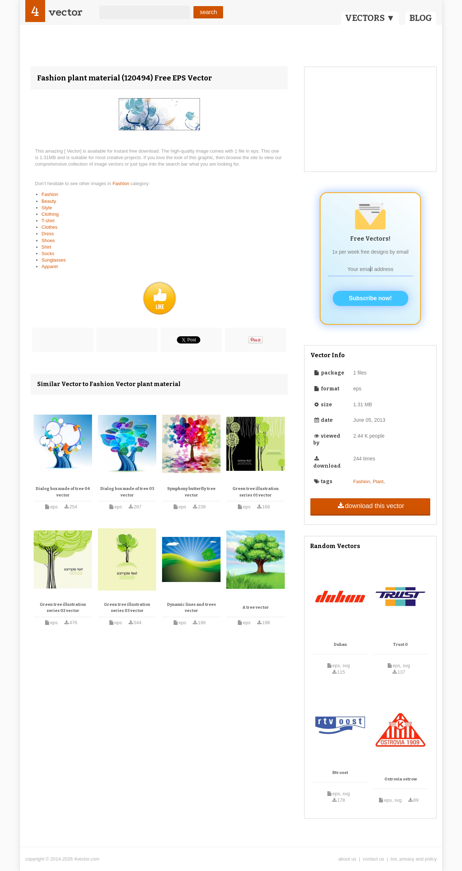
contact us (373, 859)
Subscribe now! (370, 298)
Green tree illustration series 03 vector (127, 607)
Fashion (122, 183)
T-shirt (48, 220)
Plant (378, 481)
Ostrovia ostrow (400, 779)
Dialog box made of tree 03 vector (127, 492)
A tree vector (256, 607)
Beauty (49, 201)
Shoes (48, 240)
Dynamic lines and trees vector (191, 607)
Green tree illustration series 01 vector (255, 492)
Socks (48, 253)
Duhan (340, 644)
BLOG (420, 18)
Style (47, 207)
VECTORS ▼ (370, 18)
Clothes (49, 227)
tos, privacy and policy (414, 859)
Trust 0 (400, 644)
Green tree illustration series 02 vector (63, 607)
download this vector (370, 505)
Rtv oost (340, 772)
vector (65, 12)
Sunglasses (54, 260)
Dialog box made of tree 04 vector (63, 492)
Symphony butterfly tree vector (191, 492)
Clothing (50, 214)
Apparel (50, 266)
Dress (48, 233)
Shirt (46, 247)
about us (347, 859)
